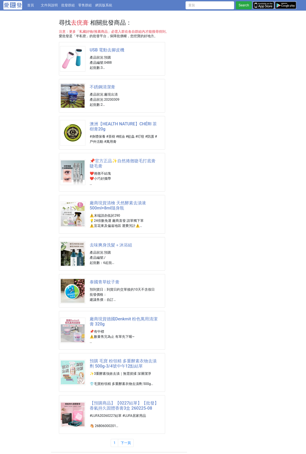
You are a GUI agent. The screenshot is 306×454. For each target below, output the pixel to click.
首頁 (33, 5)
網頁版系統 (103, 5)
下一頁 (126, 443)
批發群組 (68, 5)
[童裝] (210, 5)
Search (244, 5)
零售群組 (85, 5)
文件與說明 (49, 5)
